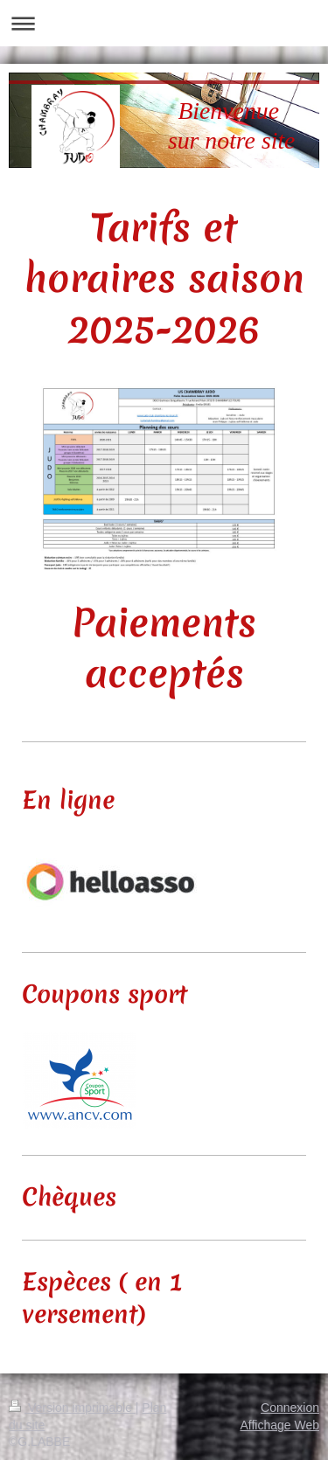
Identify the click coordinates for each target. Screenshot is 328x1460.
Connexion (290, 1408)
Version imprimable (72, 1408)
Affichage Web (279, 1425)
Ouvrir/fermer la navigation (164, 23)
